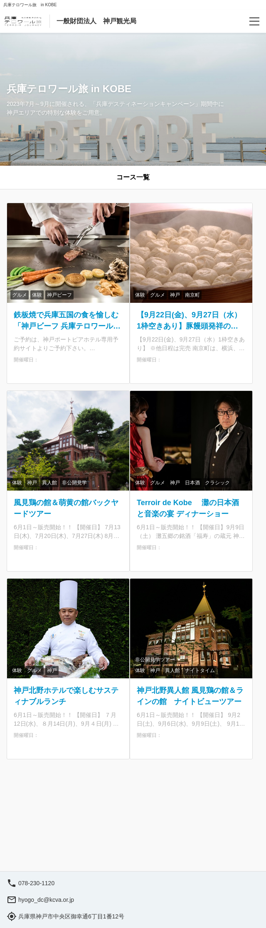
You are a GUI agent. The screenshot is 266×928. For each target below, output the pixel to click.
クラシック (217, 483)
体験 (37, 295)
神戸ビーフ (59, 295)
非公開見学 (74, 483)
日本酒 (192, 483)
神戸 (175, 295)
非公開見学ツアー (155, 660)
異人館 (49, 483)
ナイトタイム (200, 670)
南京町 (192, 295)
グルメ (19, 295)
